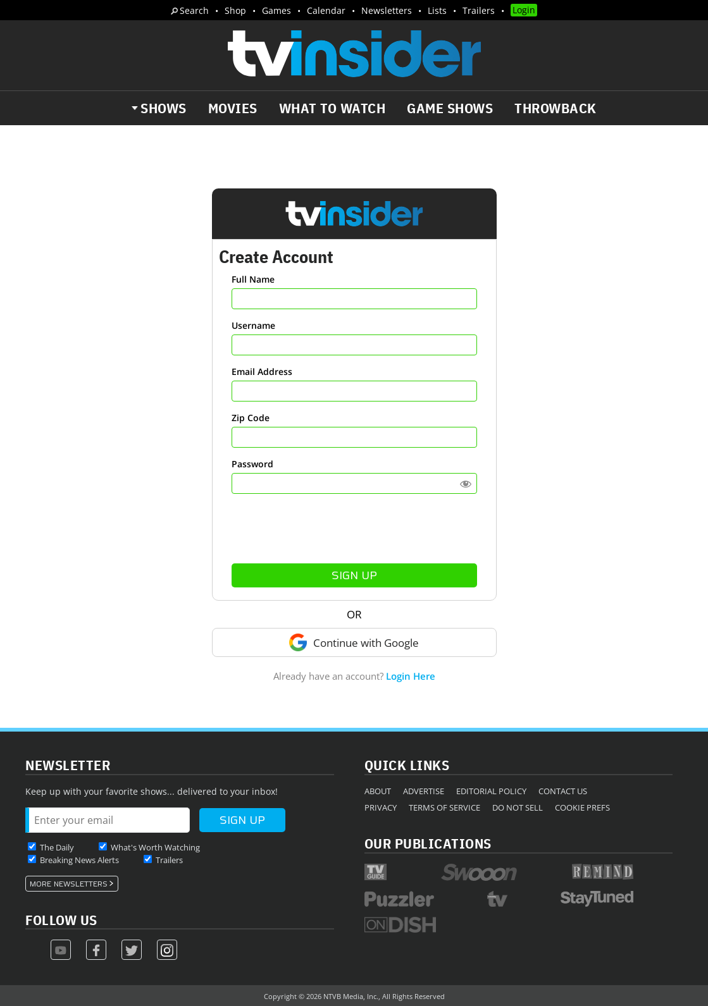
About (377, 791)
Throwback (555, 108)
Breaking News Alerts (79, 860)
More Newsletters (69, 884)
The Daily (57, 847)
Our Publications (428, 843)
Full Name (253, 279)
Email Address (262, 371)
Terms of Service (444, 807)
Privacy (380, 807)
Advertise (423, 791)
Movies (233, 108)
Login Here (410, 676)
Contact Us (562, 791)
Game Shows (450, 108)
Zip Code (251, 418)
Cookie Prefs (582, 807)
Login (523, 10)
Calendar (326, 10)
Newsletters (386, 10)
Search (194, 10)
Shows (163, 108)
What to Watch (332, 108)
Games (276, 10)
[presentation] (354, 528)
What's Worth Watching (155, 847)
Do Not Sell (517, 807)
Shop (235, 10)
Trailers (479, 10)
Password (252, 464)
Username (253, 325)
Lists (437, 10)
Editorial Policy (491, 791)
